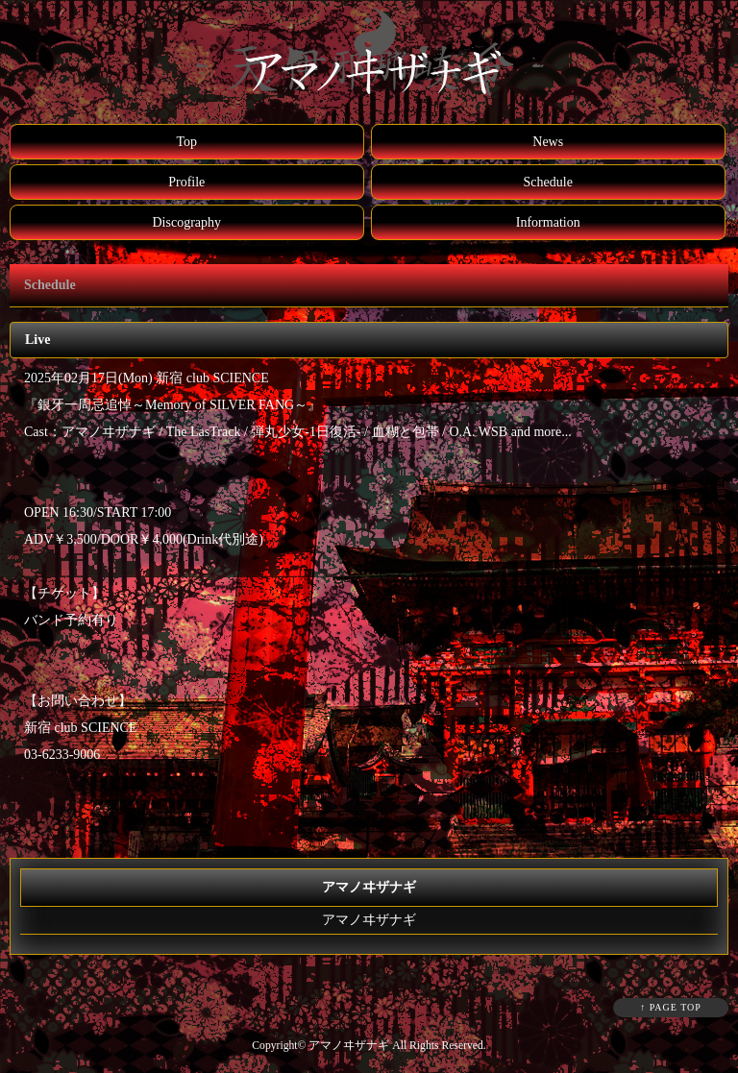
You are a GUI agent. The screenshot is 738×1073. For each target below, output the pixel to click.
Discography (186, 222)
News (547, 141)
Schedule (548, 182)
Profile (186, 182)
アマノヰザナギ (369, 920)
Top (186, 141)
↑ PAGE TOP (670, 1007)
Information (548, 222)
